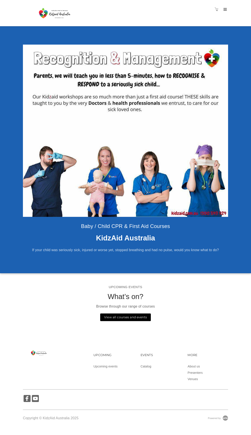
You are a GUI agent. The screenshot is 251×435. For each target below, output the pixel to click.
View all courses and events (125, 317)
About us (193, 366)
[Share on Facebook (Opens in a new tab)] (27, 399)
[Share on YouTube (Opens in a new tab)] (35, 399)
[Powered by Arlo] (218, 418)
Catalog (146, 366)
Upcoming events (105, 366)
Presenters (195, 372)
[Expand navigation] (224, 9)
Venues (192, 379)
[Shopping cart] (217, 9)
